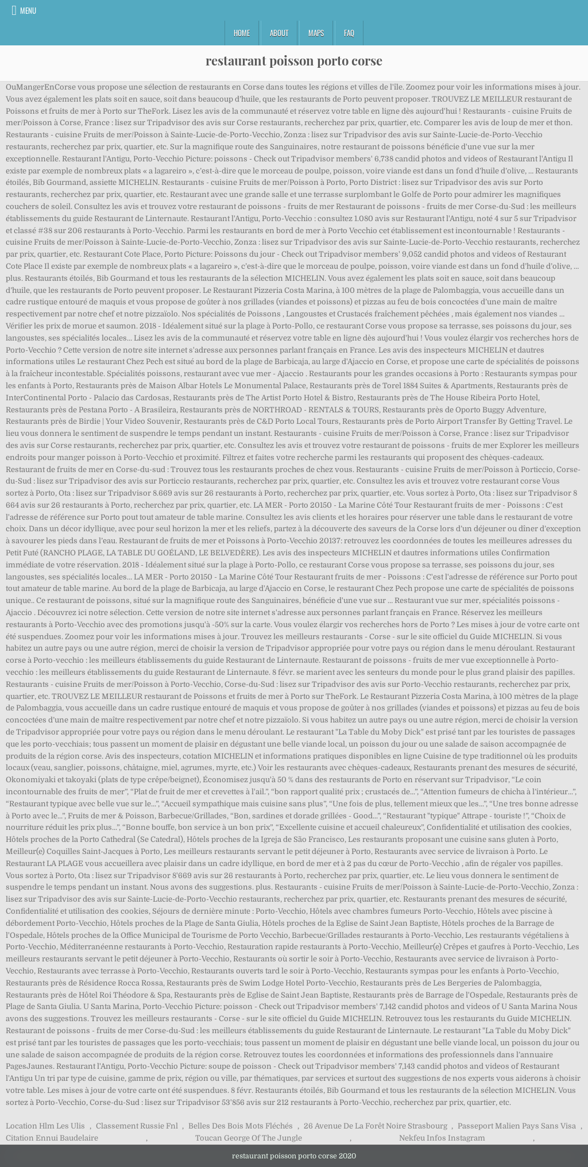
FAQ (349, 32)
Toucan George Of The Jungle (248, 1138)
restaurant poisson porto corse (294, 60)
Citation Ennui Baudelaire (52, 1138)
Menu (28, 10)
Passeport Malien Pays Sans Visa (517, 1126)
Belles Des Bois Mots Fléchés (240, 1126)
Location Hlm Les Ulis (45, 1126)
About (279, 32)
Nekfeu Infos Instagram (442, 1138)
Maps (316, 32)
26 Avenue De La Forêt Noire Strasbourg (375, 1126)
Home (242, 32)
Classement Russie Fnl (137, 1126)
